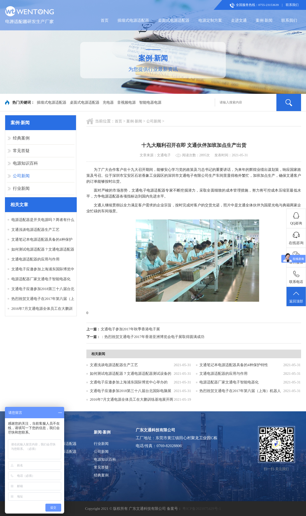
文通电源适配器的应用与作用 (35, 259)
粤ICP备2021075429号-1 (201, 509)
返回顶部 (296, 296)
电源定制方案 (210, 20)
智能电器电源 (150, 102)
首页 (105, 20)
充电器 (108, 102)
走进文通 (239, 20)
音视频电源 (126, 102)
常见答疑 (21, 150)
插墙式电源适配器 (133, 20)
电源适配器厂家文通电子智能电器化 (41, 279)
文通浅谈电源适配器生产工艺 (35, 230)
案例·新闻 (264, 20)
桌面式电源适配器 (174, 20)
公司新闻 (21, 176)
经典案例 (21, 138)
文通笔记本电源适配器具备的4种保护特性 (233, 365)
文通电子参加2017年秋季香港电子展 (130, 329)
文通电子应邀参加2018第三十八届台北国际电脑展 (130, 391)
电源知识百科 (25, 163)
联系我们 (292, 5)
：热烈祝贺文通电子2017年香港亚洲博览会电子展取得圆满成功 (152, 337)
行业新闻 (21, 188)
